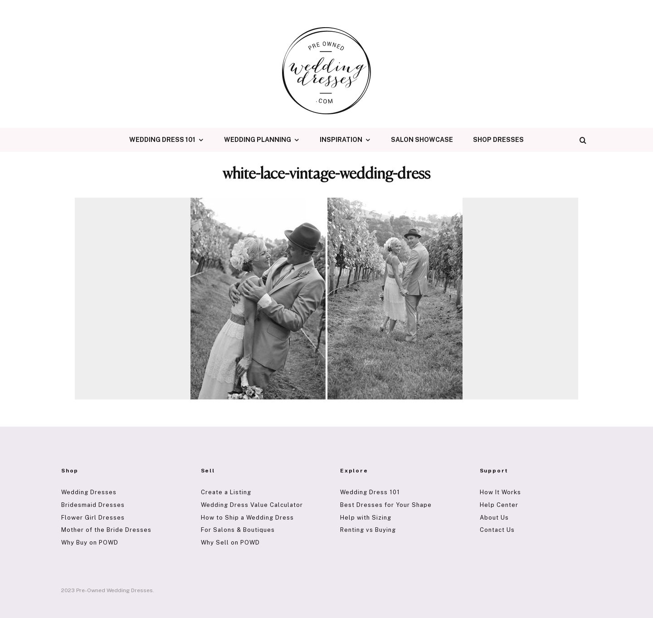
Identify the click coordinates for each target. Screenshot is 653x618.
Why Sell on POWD (230, 542)
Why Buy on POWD (89, 542)
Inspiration (341, 139)
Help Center (499, 504)
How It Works (500, 492)
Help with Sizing (365, 517)
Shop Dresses (498, 139)
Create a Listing (226, 492)
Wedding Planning (257, 139)
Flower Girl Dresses (93, 517)
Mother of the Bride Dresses (106, 529)
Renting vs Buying (368, 529)
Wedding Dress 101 (162, 139)
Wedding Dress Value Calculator (252, 504)
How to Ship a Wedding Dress (247, 517)
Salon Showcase (422, 139)
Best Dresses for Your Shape (386, 504)
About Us (494, 517)
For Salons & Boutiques (238, 529)
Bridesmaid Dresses (93, 504)
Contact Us (497, 529)
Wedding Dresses (89, 492)
